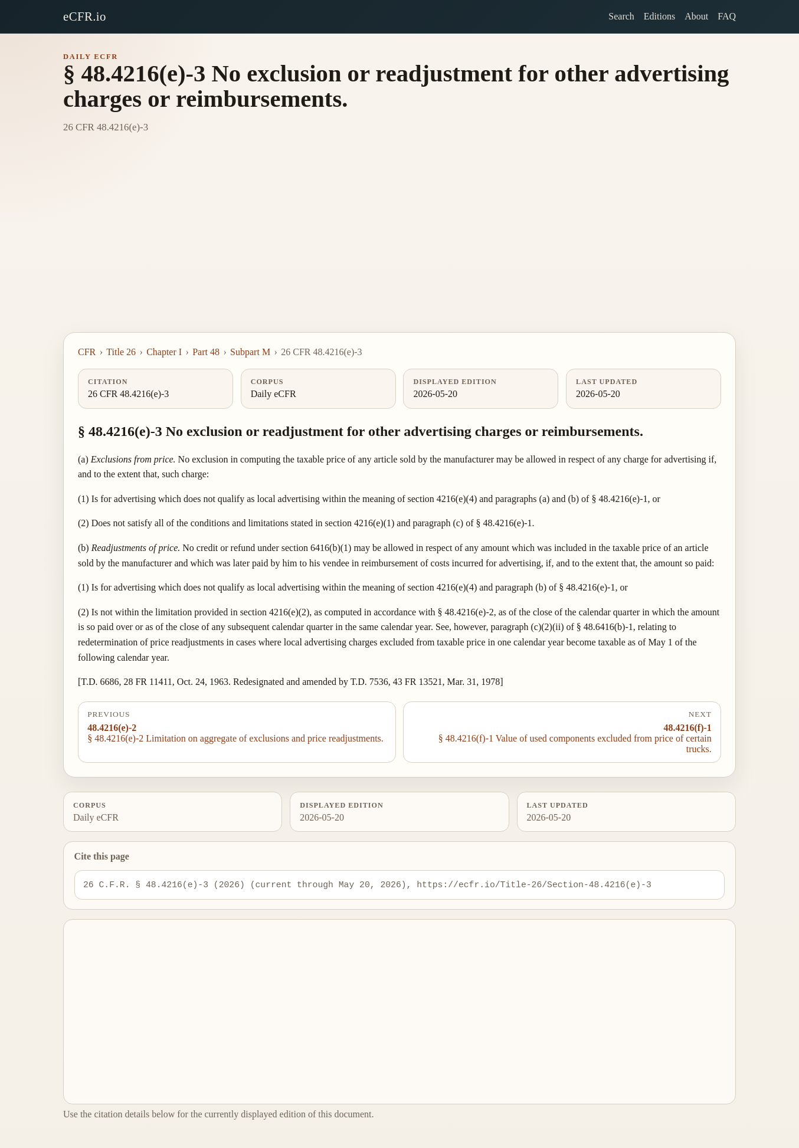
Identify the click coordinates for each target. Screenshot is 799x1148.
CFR (87, 352)
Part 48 (206, 352)
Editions (659, 16)
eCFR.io (84, 16)
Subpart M (250, 352)
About (696, 16)
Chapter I (164, 352)
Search (621, 16)
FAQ (727, 16)
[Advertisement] (399, 243)
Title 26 (121, 352)
